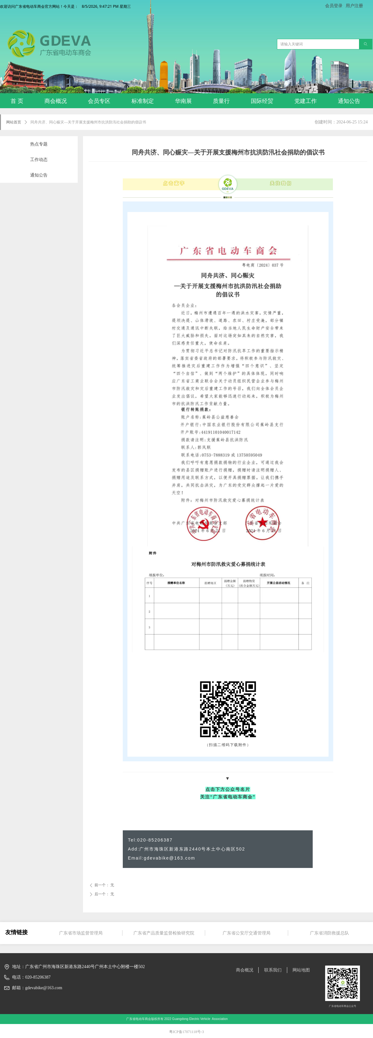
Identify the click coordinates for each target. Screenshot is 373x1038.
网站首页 (13, 122)
